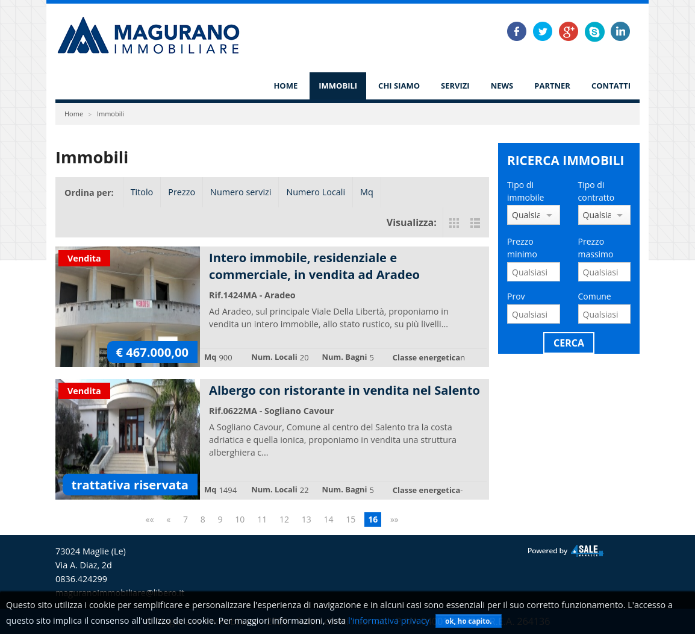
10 (240, 519)
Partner (552, 85)
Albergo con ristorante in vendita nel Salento (344, 389)
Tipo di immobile (525, 191)
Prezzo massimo (596, 248)
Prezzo (181, 192)
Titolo (142, 192)
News (502, 85)
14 (329, 519)
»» (394, 519)
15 (350, 519)
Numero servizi (240, 192)
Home (285, 85)
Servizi (455, 85)
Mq (366, 192)
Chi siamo (399, 85)
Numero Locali (315, 192)
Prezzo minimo (522, 248)
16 (373, 519)
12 (284, 519)
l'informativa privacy (388, 620)
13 (306, 519)
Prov (516, 296)
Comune (594, 296)
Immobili (338, 85)
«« (150, 519)
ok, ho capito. (468, 621)
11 (262, 519)
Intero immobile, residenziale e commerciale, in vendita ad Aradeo (314, 266)
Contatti (611, 85)
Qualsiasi (526, 215)
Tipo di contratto (596, 191)
